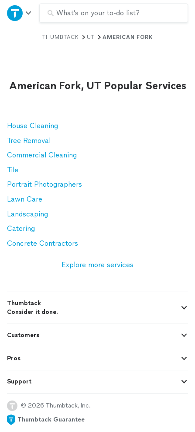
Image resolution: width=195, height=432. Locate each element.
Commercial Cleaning (42, 155)
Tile (12, 170)
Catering (21, 228)
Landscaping (27, 214)
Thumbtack (60, 37)
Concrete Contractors (42, 243)
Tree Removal (29, 140)
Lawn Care (24, 199)
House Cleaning (32, 126)
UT (91, 37)
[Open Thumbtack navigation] (19, 13)
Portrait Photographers (44, 184)
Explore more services (97, 265)
